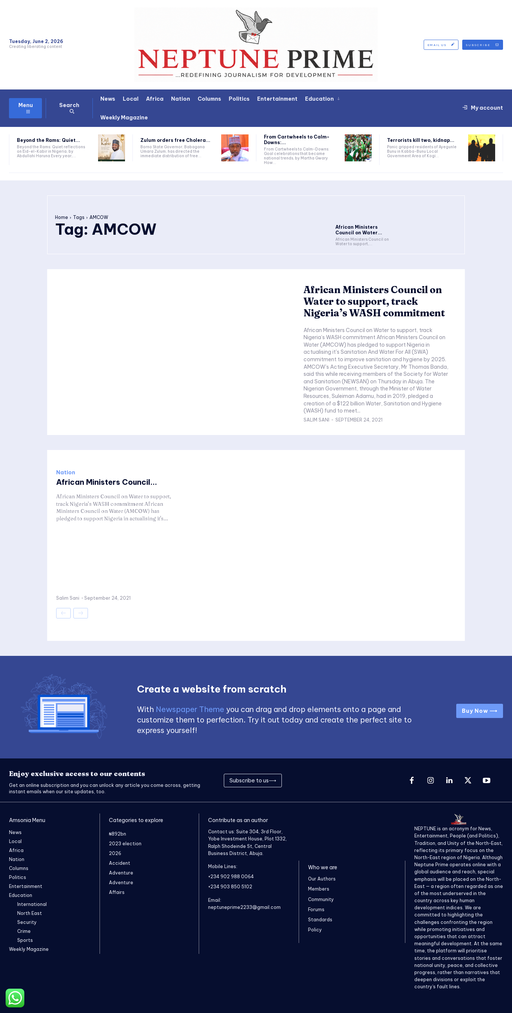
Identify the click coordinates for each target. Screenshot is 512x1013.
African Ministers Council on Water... (358, 229)
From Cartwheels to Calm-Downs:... (296, 139)
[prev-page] (63, 613)
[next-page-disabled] (80, 613)
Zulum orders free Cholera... (175, 140)
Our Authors (322, 879)
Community (321, 899)
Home (61, 217)
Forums (316, 909)
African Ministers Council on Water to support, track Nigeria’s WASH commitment (374, 301)
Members (318, 889)
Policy (315, 930)
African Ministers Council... (106, 482)
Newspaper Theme (190, 709)
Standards (320, 919)
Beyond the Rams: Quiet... (48, 140)
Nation (65, 472)
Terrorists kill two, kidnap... (420, 140)
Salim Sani (316, 420)
